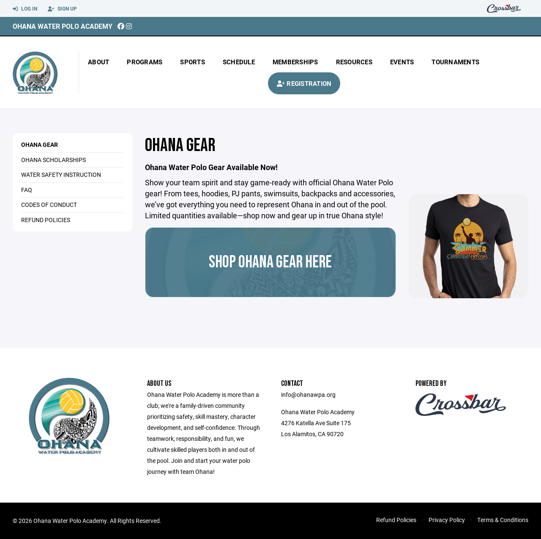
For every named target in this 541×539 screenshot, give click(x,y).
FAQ (26, 190)
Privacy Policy (447, 520)
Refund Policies (396, 520)
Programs (144, 62)
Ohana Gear (39, 144)
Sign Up (62, 9)
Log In (25, 9)
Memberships (295, 62)
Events (402, 62)
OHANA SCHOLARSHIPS (53, 160)
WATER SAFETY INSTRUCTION (61, 174)
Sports (192, 62)
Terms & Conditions (502, 520)
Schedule (239, 62)
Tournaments (455, 62)
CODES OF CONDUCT (49, 205)
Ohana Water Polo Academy (62, 26)
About (98, 62)
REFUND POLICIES (45, 220)
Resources (354, 62)
